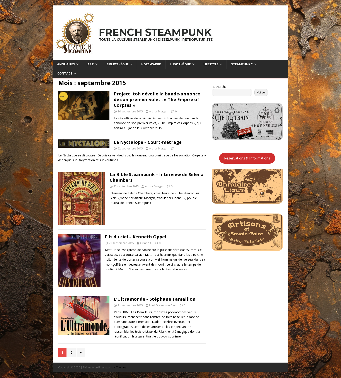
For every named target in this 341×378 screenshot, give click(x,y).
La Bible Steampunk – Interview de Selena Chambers (157, 177)
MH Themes (118, 367)
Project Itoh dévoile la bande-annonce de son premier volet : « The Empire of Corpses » (157, 99)
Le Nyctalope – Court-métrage (148, 142)
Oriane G (146, 243)
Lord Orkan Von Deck (163, 305)
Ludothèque (180, 64)
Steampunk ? (242, 64)
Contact (65, 73)
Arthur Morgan (158, 111)
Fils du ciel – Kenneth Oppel (135, 237)
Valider (261, 92)
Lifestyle (210, 64)
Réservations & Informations (247, 158)
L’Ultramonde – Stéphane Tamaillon (155, 299)
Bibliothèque (117, 64)
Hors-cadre (151, 64)
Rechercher (220, 87)
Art (90, 64)
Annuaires (66, 64)
